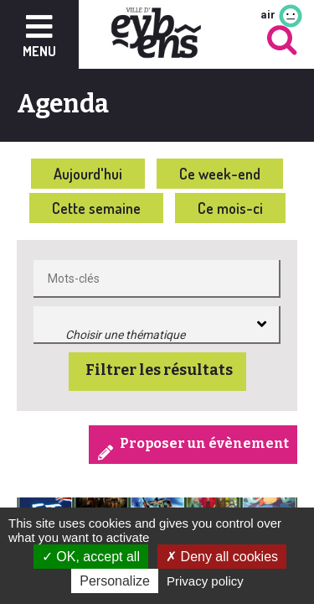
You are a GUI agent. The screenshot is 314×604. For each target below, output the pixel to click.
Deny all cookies (222, 556)
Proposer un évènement (204, 443)
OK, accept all (91, 556)
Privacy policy (205, 581)
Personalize (115, 581)
